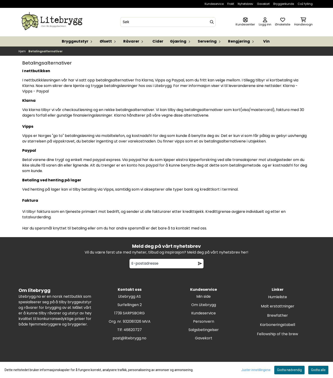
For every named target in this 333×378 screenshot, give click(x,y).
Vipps (27, 91)
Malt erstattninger (277, 306)
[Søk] (168, 22)
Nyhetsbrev (245, 4)
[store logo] (52, 22)
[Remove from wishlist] (200, 263)
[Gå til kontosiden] (245, 22)
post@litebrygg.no (129, 338)
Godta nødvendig (289, 370)
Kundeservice (214, 4)
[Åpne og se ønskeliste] (282, 22)
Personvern (203, 321)
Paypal (42, 91)
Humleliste (277, 297)
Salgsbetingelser (203, 329)
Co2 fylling (305, 4)
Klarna (289, 85)
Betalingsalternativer (45, 51)
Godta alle (318, 370)
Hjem (22, 51)
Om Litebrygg (203, 304)
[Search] (212, 22)
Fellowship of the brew (277, 334)
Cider (157, 41)
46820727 (132, 329)
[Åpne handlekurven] (303, 22)
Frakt (230, 4)
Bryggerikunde (283, 4)
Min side (203, 296)
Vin (266, 41)
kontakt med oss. (192, 228)
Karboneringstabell (277, 324)
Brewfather (277, 315)
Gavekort (263, 4)
